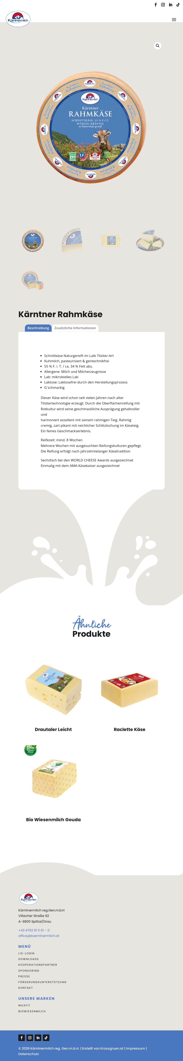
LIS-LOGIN (26, 953)
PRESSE (24, 976)
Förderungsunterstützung (42, 982)
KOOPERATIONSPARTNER (37, 965)
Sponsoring (28, 971)
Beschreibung (38, 328)
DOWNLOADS (28, 959)
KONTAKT (25, 988)
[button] (157, 45)
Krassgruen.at (111, 1048)
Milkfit (24, 1005)
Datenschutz (28, 1054)
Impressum (135, 1048)
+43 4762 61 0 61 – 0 (34, 930)
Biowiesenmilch (32, 1011)
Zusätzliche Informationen (75, 328)
